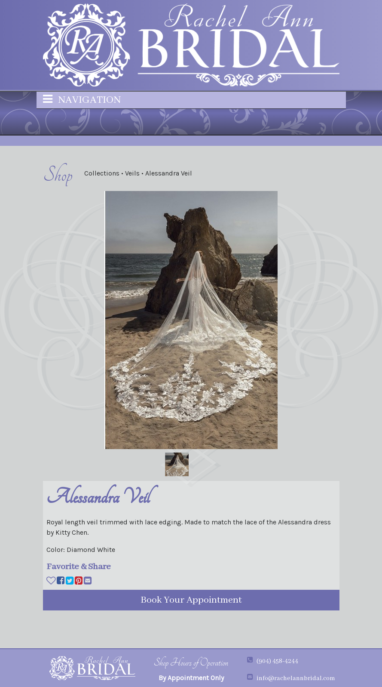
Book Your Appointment (191, 600)
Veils (133, 173)
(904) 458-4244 (277, 661)
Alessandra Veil (168, 173)
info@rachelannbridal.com (296, 678)
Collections (102, 173)
